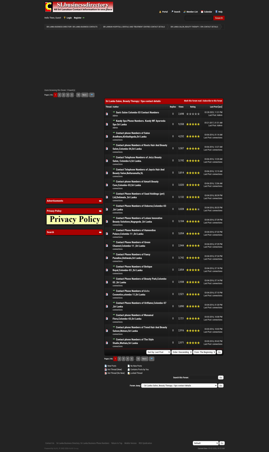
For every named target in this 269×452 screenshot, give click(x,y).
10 (78, 95)
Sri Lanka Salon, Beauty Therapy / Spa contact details (194, 27)
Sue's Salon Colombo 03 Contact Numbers (137, 112)
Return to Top (117, 443)
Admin (115, 116)
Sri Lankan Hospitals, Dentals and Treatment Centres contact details (134, 27)
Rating (193, 107)
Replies (173, 107)
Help (220, 11)
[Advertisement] (134, 58)
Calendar (208, 11)
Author (116, 107)
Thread (109, 107)
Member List (192, 11)
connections (117, 140)
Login (69, 17)
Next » (85, 95)
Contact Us (49, 443)
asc (220, 107)
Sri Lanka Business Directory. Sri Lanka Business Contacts (71, 27)
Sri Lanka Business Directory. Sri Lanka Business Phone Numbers (82, 443)
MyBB (56, 448)
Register (77, 17)
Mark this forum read (192, 101)
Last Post (214, 107)
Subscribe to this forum (212, 101)
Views (181, 107)
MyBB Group (73, 448)
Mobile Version (130, 443)
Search (177, 11)
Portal (165, 11)
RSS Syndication (145, 443)
